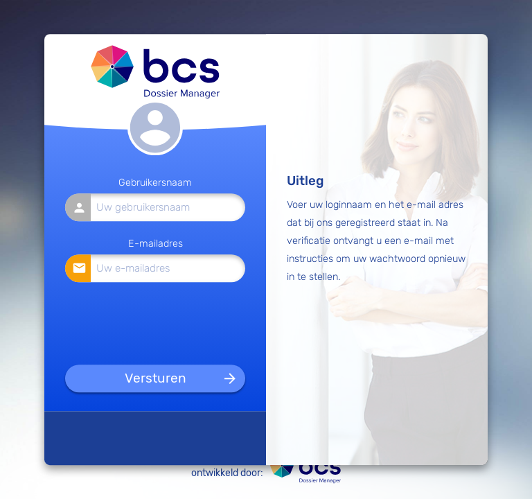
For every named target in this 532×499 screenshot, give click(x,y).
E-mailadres (155, 244)
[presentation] (156, 321)
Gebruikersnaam (155, 183)
